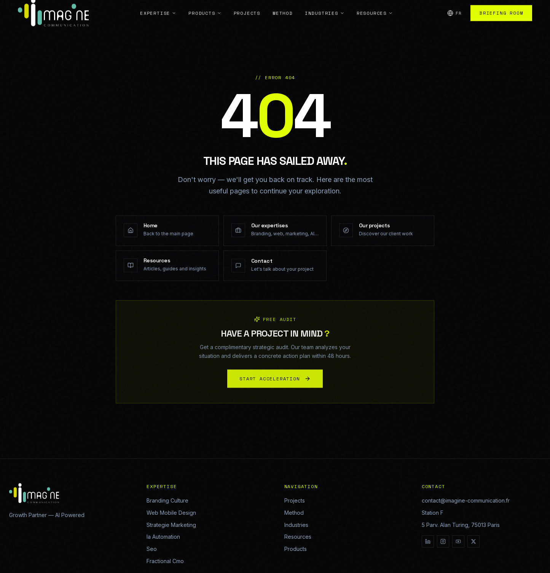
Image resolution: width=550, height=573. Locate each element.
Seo (152, 549)
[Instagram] (443, 541)
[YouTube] (458, 541)
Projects (294, 500)
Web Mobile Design (171, 512)
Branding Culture (167, 500)
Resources (297, 536)
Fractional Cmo (165, 561)
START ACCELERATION (274, 381)
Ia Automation (163, 536)
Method (294, 512)
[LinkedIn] (428, 541)
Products (295, 549)
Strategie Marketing (171, 525)
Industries (296, 525)
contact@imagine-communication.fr (466, 500)
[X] (473, 541)
